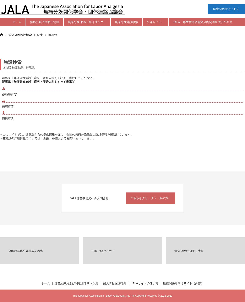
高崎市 (6, 106)
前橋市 (6, 118)
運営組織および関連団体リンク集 (76, 283)
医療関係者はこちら (226, 9)
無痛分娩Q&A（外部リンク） (87, 22)
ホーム (17, 22)
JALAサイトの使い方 (144, 283)
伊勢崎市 (8, 94)
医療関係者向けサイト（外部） (183, 283)
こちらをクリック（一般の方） (150, 198)
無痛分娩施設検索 (126, 22)
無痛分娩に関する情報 (44, 22)
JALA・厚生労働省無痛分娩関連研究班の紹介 (202, 22)
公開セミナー (155, 22)
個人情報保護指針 (114, 283)
